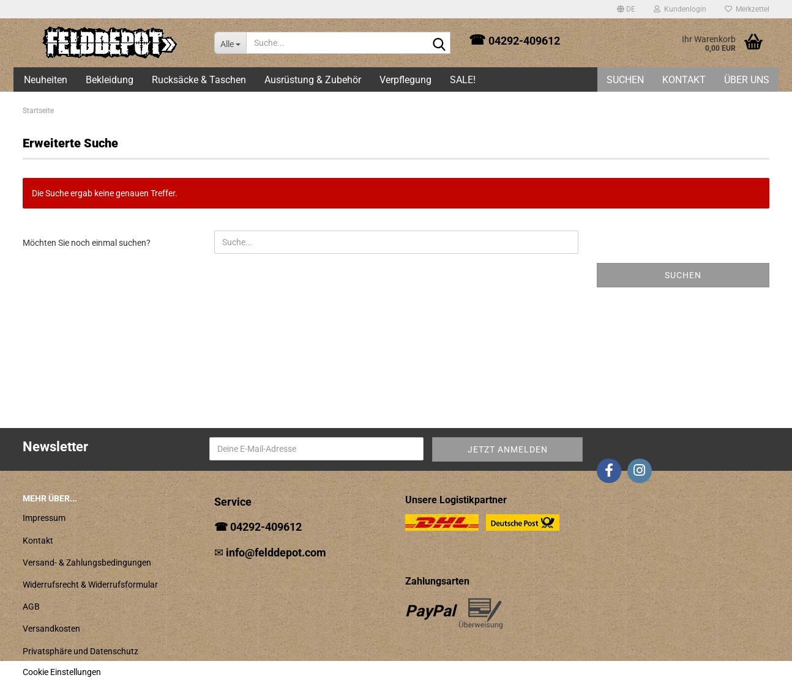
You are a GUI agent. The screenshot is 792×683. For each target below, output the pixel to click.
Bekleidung (109, 80)
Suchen (625, 80)
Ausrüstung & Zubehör (312, 80)
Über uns (746, 80)
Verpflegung (405, 80)
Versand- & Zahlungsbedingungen (87, 562)
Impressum (44, 518)
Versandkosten (51, 628)
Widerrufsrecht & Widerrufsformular (90, 584)
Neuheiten (45, 80)
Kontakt (684, 80)
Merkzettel (747, 9)
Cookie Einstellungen (62, 672)
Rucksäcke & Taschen (199, 80)
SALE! (463, 80)
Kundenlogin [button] (680, 9)
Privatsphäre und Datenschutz (80, 651)
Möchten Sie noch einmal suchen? (87, 243)
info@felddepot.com (276, 552)
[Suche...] (230, 43)
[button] (626, 9)
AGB (31, 606)
